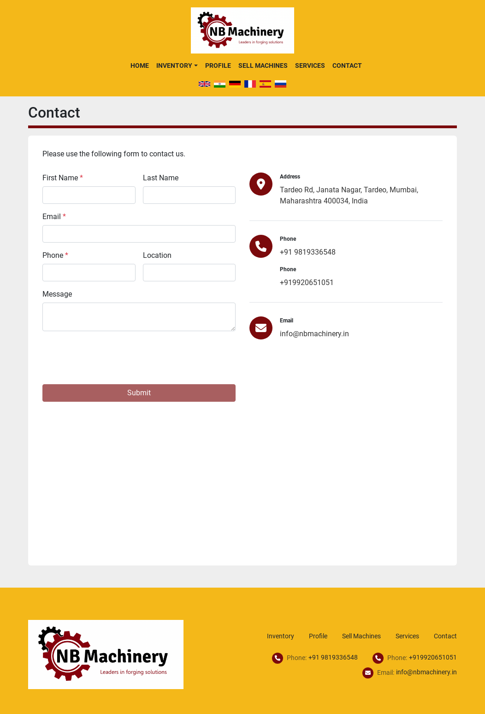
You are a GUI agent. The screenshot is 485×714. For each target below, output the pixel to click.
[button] (176, 65)
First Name (62, 177)
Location (157, 255)
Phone (55, 255)
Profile (218, 65)
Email (54, 216)
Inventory (174, 65)
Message (57, 294)
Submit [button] (139, 392)
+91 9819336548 (308, 252)
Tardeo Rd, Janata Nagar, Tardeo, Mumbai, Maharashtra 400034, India (349, 195)
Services (310, 65)
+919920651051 (307, 282)
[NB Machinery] (105, 653)
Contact (347, 65)
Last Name (160, 177)
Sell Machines (263, 65)
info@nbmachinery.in (314, 333)
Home (139, 65)
